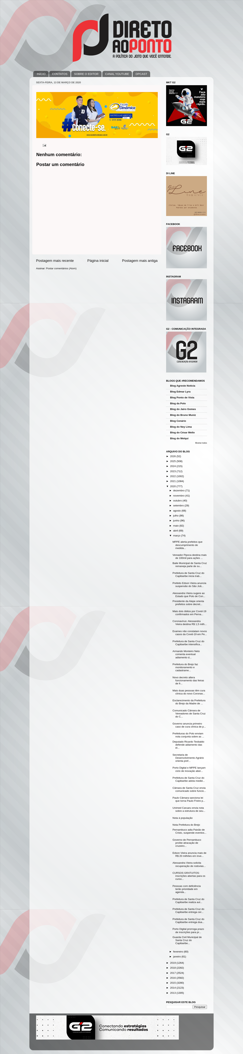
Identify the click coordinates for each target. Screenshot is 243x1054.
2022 (173, 476)
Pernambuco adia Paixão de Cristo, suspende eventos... (190, 831)
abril (176, 530)
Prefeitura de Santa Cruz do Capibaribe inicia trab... (188, 574)
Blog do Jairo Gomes (183, 409)
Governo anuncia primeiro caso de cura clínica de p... (189, 725)
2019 (173, 962)
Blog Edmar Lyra (180, 391)
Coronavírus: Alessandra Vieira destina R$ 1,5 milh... (190, 623)
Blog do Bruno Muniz (183, 415)
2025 (173, 461)
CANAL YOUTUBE (117, 73)
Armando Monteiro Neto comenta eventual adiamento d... (186, 654)
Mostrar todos (201, 443)
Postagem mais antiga (140, 261)
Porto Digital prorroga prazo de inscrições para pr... (188, 930)
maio (176, 525)
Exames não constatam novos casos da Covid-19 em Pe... (190, 633)
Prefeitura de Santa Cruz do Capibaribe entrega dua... (188, 921)
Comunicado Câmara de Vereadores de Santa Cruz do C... (189, 713)
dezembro (179, 490)
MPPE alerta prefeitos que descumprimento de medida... (188, 544)
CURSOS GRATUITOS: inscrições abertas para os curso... (189, 875)
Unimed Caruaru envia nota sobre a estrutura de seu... (189, 809)
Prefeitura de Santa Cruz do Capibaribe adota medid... (189, 779)
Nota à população (183, 818)
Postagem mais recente (55, 261)
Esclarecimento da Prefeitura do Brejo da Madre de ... (189, 702)
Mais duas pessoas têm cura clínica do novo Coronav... (189, 692)
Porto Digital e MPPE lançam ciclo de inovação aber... (189, 769)
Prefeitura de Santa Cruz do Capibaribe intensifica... (188, 643)
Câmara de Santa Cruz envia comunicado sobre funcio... (189, 789)
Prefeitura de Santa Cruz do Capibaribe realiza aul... (188, 901)
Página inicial (97, 261)
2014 (173, 987)
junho (176, 520)
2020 (173, 486)
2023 (173, 471)
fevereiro (178, 951)
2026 (173, 456)
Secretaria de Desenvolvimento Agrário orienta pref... (188, 757)
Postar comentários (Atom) (61, 268)
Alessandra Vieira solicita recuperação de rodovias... (189, 864)
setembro (179, 505)
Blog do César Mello (182, 432)
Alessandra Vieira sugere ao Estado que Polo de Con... (189, 595)
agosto (177, 510)
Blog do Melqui (179, 438)
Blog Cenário (178, 420)
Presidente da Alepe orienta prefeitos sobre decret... (188, 603)
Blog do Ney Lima (181, 426)
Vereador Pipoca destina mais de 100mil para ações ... (190, 556)
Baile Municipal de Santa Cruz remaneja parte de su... (190, 565)
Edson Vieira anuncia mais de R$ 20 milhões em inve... (189, 854)
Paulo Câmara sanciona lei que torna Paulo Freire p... (189, 799)
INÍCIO (41, 73)
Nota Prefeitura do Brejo (186, 824)
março (177, 535)
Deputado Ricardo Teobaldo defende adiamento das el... (188, 744)
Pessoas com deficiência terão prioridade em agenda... (187, 889)
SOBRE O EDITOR (86, 73)
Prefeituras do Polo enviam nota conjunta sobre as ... (188, 735)
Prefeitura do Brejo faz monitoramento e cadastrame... (185, 667)
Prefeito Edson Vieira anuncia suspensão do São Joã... (189, 585)
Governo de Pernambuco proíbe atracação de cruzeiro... (187, 842)
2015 (173, 982)
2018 (173, 967)
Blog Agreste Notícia (182, 385)
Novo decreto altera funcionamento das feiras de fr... (188, 680)
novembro (179, 495)
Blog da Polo (178, 403)
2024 (173, 466)
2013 (173, 992)
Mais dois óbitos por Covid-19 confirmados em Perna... (189, 613)
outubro (178, 500)
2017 (173, 972)
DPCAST (141, 73)
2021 (173, 481)
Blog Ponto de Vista (182, 397)
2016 (173, 977)
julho (176, 515)
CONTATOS (59, 73)
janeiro (177, 956)
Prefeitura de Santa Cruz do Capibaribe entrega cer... (188, 910)
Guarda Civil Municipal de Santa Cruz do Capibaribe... (187, 940)
